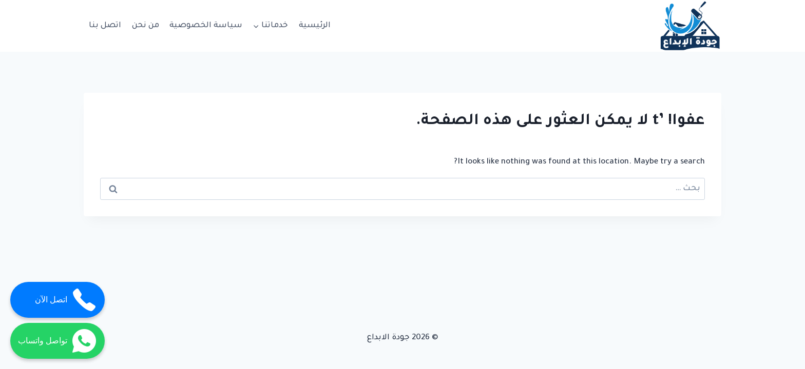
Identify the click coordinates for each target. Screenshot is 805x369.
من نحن (145, 26)
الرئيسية (315, 26)
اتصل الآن (66, 300)
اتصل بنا (105, 26)
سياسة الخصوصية (205, 26)
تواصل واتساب (57, 341)
